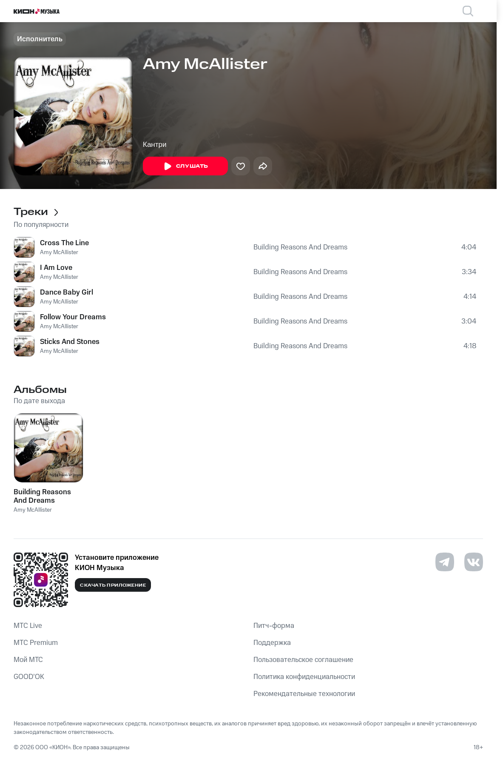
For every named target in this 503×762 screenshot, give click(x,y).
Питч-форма (273, 626)
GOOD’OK (29, 677)
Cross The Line (64, 243)
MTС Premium (36, 643)
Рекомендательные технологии (304, 694)
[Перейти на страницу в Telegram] (444, 562)
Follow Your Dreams (73, 317)
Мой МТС (28, 660)
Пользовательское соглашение (303, 660)
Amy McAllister (59, 252)
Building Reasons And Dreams (300, 247)
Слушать (185, 166)
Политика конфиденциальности (304, 677)
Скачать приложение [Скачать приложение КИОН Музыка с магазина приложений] (113, 585)
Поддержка (272, 643)
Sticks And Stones (69, 342)
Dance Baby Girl (66, 292)
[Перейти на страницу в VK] (473, 562)
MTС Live (28, 626)
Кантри (154, 144)
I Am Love (56, 268)
